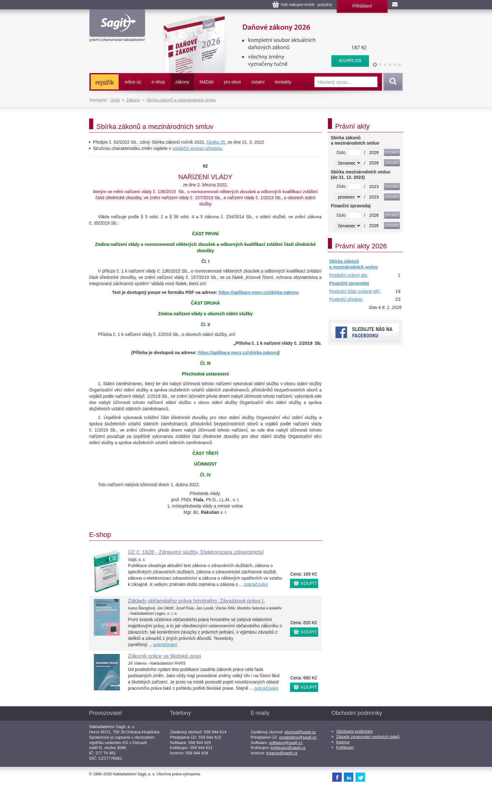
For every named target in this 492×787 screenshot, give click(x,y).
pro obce (232, 81)
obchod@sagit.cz (300, 732)
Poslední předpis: (346, 299)
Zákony (133, 100)
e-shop (158, 81)
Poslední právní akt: (348, 275)
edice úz (133, 81)
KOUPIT (309, 583)
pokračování (256, 584)
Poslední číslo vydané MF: (355, 291)
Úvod (115, 100)
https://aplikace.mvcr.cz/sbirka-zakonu (259, 292)
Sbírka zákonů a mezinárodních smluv (181, 100)
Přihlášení (362, 5)
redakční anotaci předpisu (197, 148)
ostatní (258, 81)
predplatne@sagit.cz (298, 737)
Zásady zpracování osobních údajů (368, 736)
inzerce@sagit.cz (281, 753)
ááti (206, 81)
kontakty (283, 81)
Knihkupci (345, 747)
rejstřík (104, 82)
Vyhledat (391, 81)
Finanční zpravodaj (349, 283)
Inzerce (343, 742)
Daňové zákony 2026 (264, 18)
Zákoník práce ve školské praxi (164, 656)
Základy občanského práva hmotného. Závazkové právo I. (196, 601)
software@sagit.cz (285, 742)
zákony (182, 81)
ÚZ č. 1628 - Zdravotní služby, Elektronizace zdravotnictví (196, 552)
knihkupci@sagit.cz (288, 747)
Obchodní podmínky (354, 731)
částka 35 (215, 142)
